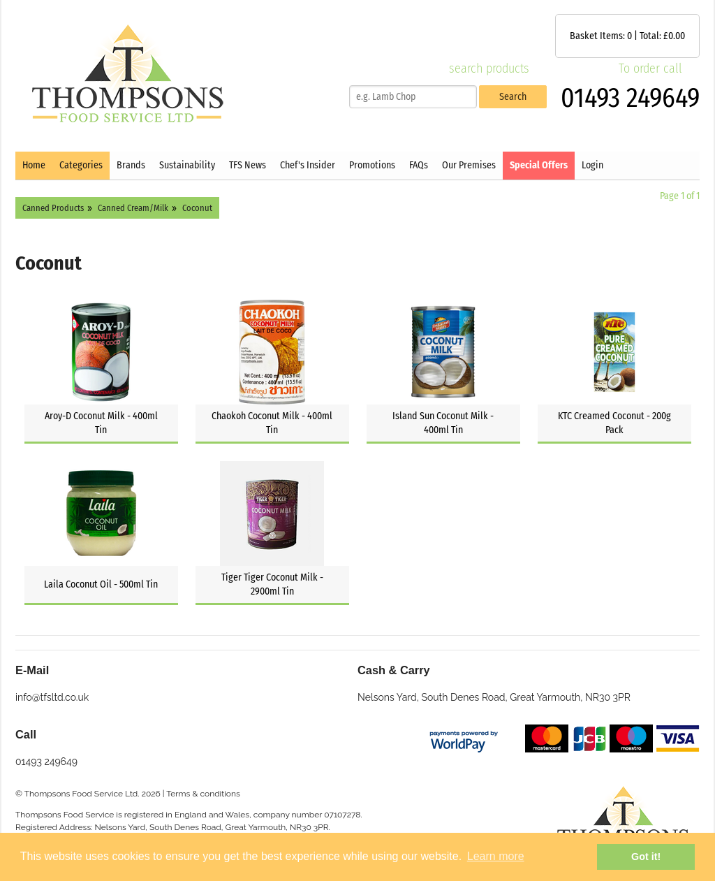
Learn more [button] (495, 856)
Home (33, 165)
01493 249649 (630, 98)
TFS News (247, 165)
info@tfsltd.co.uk (52, 697)
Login (592, 165)
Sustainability (187, 165)
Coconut (197, 208)
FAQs (418, 165)
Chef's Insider (307, 165)
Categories (81, 165)
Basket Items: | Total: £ (627, 36)
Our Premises (469, 165)
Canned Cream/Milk (133, 208)
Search (512, 97)
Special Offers (539, 165)
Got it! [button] (646, 856)
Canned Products (53, 208)
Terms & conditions (203, 794)
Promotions (372, 165)
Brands (131, 165)
